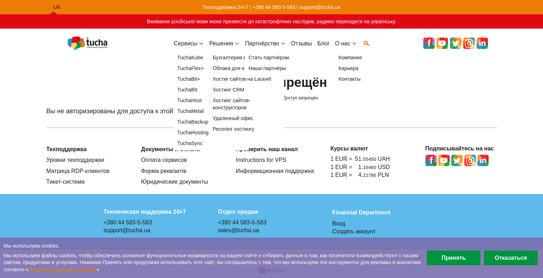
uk (57, 7)
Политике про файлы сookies (63, 269)
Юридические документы (174, 181)
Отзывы (301, 49)
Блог (323, 49)
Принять (453, 257)
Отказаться (511, 257)
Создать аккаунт (354, 231)
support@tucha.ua (319, 7)
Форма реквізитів (164, 171)
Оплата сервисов (164, 160)
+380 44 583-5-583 (274, 7)
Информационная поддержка (275, 171)
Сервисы (185, 49)
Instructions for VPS (261, 160)
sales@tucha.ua (238, 230)
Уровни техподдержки (75, 160)
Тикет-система (65, 181)
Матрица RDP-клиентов (78, 171)
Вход (338, 223)
